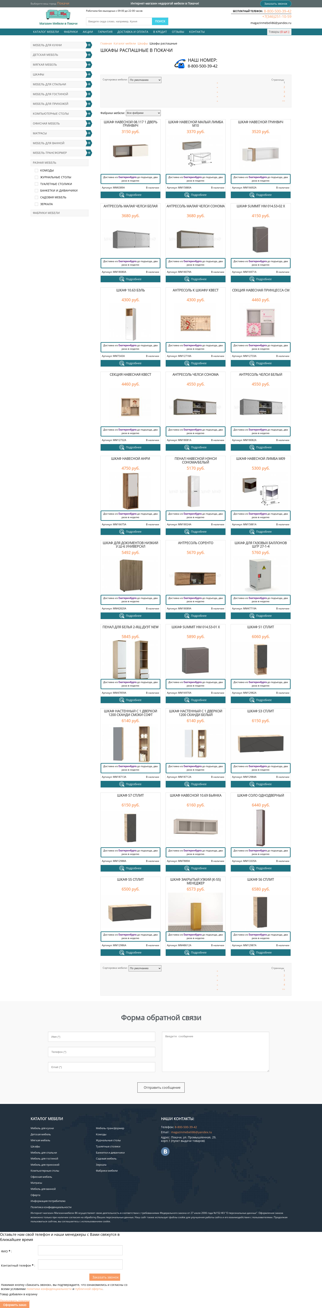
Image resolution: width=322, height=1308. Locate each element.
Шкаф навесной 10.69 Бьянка (195, 795)
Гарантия (105, 32)
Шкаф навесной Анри (130, 458)
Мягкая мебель (45, 64)
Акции (88, 32)
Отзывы (178, 32)
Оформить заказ (14, 1305)
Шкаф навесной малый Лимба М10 (195, 124)
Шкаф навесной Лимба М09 (260, 458)
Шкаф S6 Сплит (260, 879)
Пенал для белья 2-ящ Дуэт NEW (130, 627)
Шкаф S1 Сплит (260, 627)
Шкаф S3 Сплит (260, 711)
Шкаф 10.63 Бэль (130, 290)
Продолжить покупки (15, 1301)
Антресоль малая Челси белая (131, 206)
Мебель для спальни (49, 84)
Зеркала (46, 204)
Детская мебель (45, 55)
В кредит (160, 32)
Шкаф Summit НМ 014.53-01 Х (195, 627)
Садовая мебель (53, 197)
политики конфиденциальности (49, 1289)
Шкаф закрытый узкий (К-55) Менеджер (195, 881)
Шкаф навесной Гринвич (260, 122)
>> (283, 101)
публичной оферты (88, 1289)
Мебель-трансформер (50, 153)
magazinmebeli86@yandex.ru (271, 23)
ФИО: (6, 1251)
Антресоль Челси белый (260, 374)
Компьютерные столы (51, 113)
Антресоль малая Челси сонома (196, 206)
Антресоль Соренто (195, 543)
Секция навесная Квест (130, 374)
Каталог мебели (46, 32)
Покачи (63, 3)
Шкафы (143, 43)
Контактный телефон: (18, 1265)
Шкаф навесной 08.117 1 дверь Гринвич (130, 124)
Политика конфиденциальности (51, 1207)
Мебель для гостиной (50, 94)
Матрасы (40, 133)
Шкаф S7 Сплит (130, 795)
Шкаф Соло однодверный (260, 795)
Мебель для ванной (48, 143)
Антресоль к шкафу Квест (195, 290)
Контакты (197, 32)
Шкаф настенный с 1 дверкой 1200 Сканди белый (195, 713)
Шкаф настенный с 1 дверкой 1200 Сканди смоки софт (130, 713)
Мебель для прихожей (50, 104)
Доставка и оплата (132, 32)
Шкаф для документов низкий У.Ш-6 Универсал (130, 545)
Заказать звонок (275, 4)
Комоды (47, 170)
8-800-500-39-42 (277, 11)
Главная (106, 43)
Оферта (35, 1195)
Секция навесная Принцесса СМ (260, 290)
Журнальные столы (55, 177)
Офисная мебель (46, 123)
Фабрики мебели (46, 213)
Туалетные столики (56, 184)
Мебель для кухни (47, 45)
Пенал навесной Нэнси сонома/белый (196, 460)
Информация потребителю (48, 1201)
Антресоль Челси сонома (195, 374)
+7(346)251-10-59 (276, 16)
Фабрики (71, 32)
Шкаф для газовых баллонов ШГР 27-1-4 (261, 545)
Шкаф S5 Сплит (130, 879)
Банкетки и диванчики (59, 190)
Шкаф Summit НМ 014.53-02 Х (261, 206)
